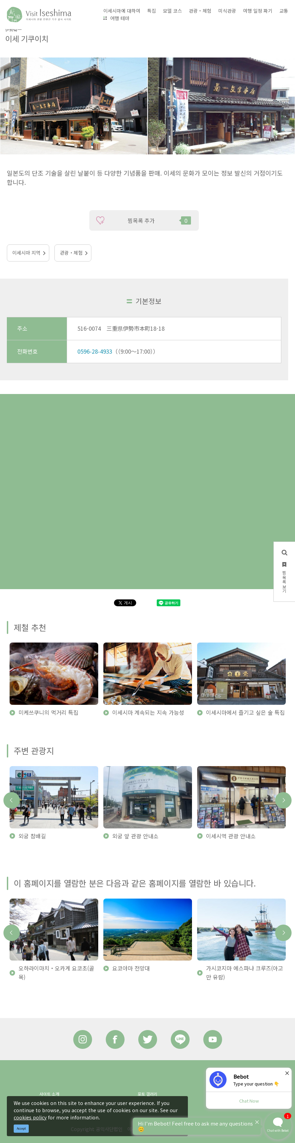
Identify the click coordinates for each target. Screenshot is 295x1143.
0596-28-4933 (94, 351)
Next (283, 800)
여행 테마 (119, 18)
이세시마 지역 (26, 252)
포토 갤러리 (147, 1094)
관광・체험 (71, 252)
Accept (21, 1128)
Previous (11, 800)
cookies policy (30, 1117)
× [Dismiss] (287, 1073)
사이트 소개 (49, 1094)
